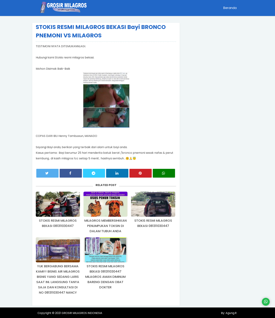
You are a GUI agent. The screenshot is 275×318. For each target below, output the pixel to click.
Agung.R (231, 313)
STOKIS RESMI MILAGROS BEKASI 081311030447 (58, 223)
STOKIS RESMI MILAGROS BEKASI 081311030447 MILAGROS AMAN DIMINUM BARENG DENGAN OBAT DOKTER (105, 276)
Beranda (230, 8)
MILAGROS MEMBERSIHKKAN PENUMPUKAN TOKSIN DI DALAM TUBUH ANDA (105, 225)
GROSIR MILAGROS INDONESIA (82, 313)
